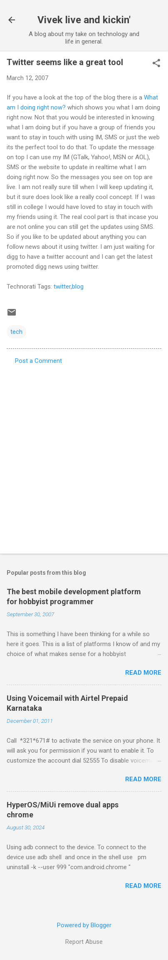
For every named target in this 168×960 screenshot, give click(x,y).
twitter (62, 286)
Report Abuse (84, 941)
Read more (143, 672)
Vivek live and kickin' (84, 20)
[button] (156, 64)
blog (78, 286)
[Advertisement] (84, 456)
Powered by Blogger (84, 925)
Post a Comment (38, 361)
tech (16, 331)
